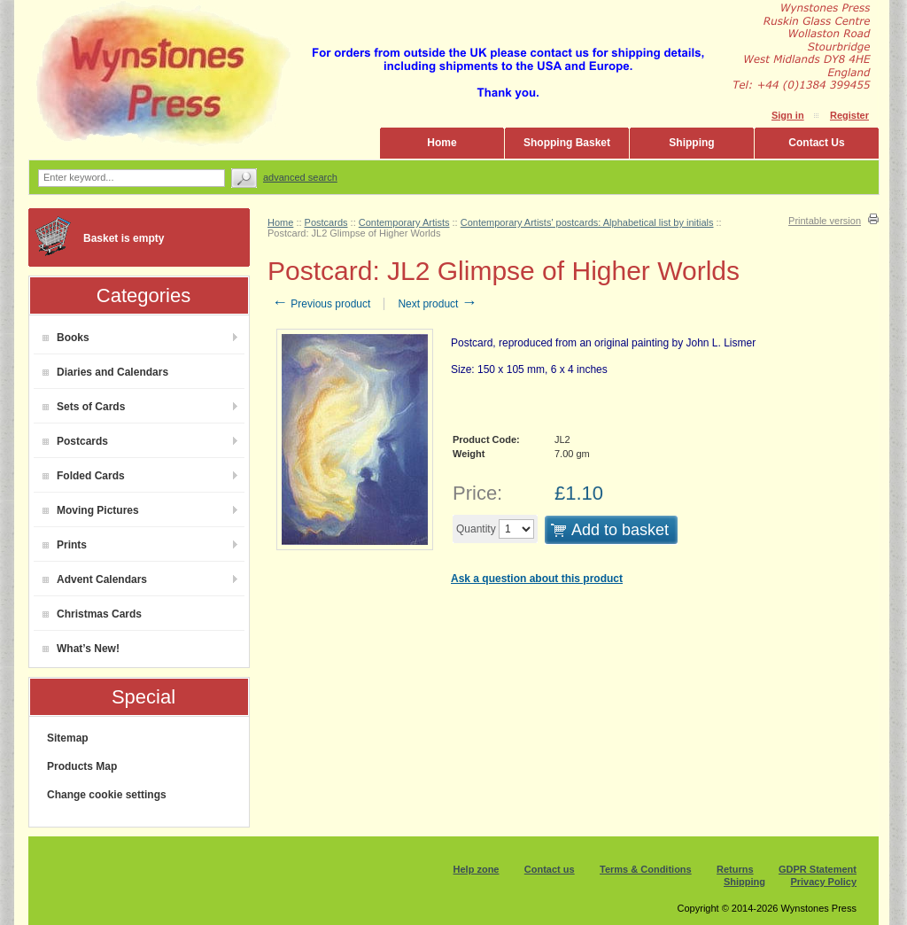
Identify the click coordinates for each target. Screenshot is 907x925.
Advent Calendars (95, 579)
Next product (437, 304)
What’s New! (81, 648)
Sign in (787, 115)
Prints (65, 545)
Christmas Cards (92, 614)
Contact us (549, 869)
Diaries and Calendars (105, 372)
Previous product (321, 304)
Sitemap (68, 738)
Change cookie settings (107, 795)
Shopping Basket (566, 142)
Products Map (82, 766)
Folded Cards (84, 476)
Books (66, 337)
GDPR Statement (818, 869)
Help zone (477, 869)
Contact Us (816, 142)
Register (849, 115)
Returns (735, 869)
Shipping (691, 142)
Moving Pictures (91, 510)
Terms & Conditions (646, 869)
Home (441, 142)
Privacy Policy (823, 881)
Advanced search (300, 177)
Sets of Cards (84, 406)
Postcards (75, 441)
